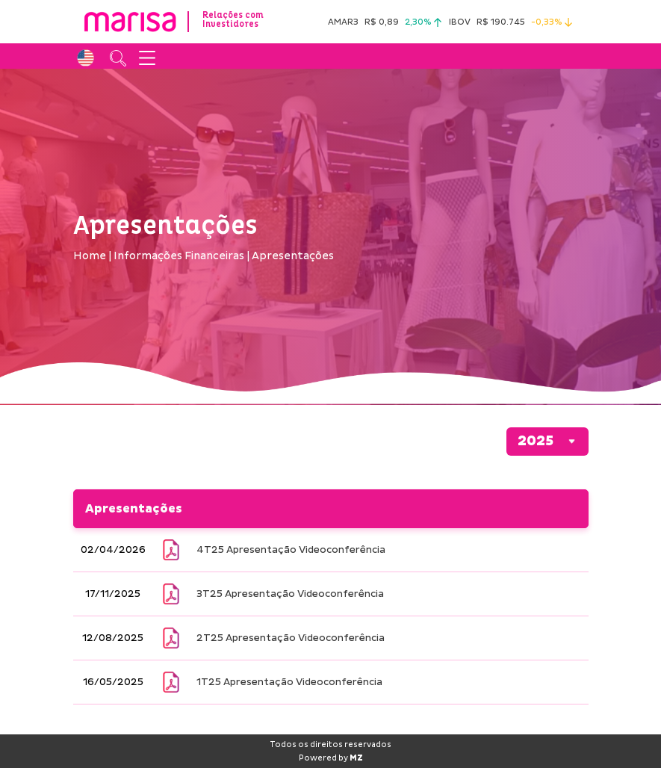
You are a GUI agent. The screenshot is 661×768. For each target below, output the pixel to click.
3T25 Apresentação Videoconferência (290, 594)
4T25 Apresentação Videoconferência (290, 550)
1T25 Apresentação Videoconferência (289, 682)
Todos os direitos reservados (330, 744)
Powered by (331, 758)
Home (89, 256)
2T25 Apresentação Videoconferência (290, 638)
